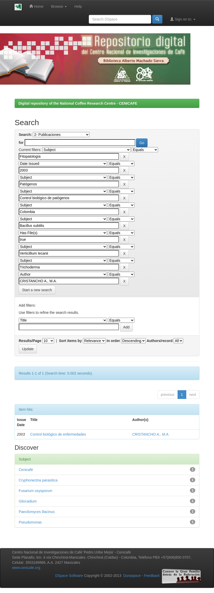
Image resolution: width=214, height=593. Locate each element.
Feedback (152, 576)
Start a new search (37, 290)
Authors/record (159, 341)
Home (36, 6)
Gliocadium (28, 501)
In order (113, 341)
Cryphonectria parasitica (38, 480)
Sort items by (70, 341)
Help (78, 6)
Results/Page (30, 341)
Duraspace (132, 576)
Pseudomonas (30, 522)
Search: (25, 135)
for (21, 142)
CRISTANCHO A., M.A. (150, 434)
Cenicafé (26, 470)
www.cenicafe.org (26, 568)
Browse (59, 6)
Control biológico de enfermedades (58, 434)
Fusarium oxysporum (35, 491)
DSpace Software (69, 576)
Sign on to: (183, 19)
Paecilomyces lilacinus (37, 512)
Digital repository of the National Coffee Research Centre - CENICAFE (77, 103)
